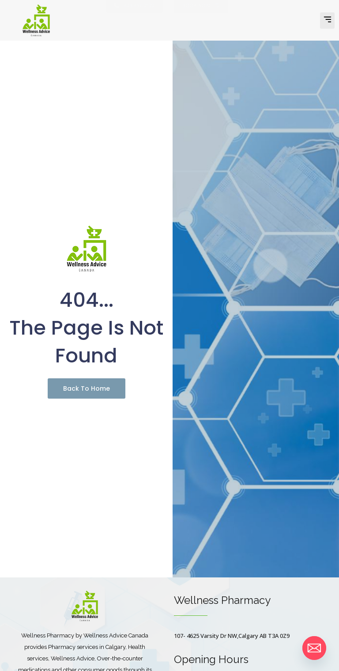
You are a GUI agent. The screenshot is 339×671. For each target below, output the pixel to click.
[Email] (314, 648)
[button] (327, 20)
